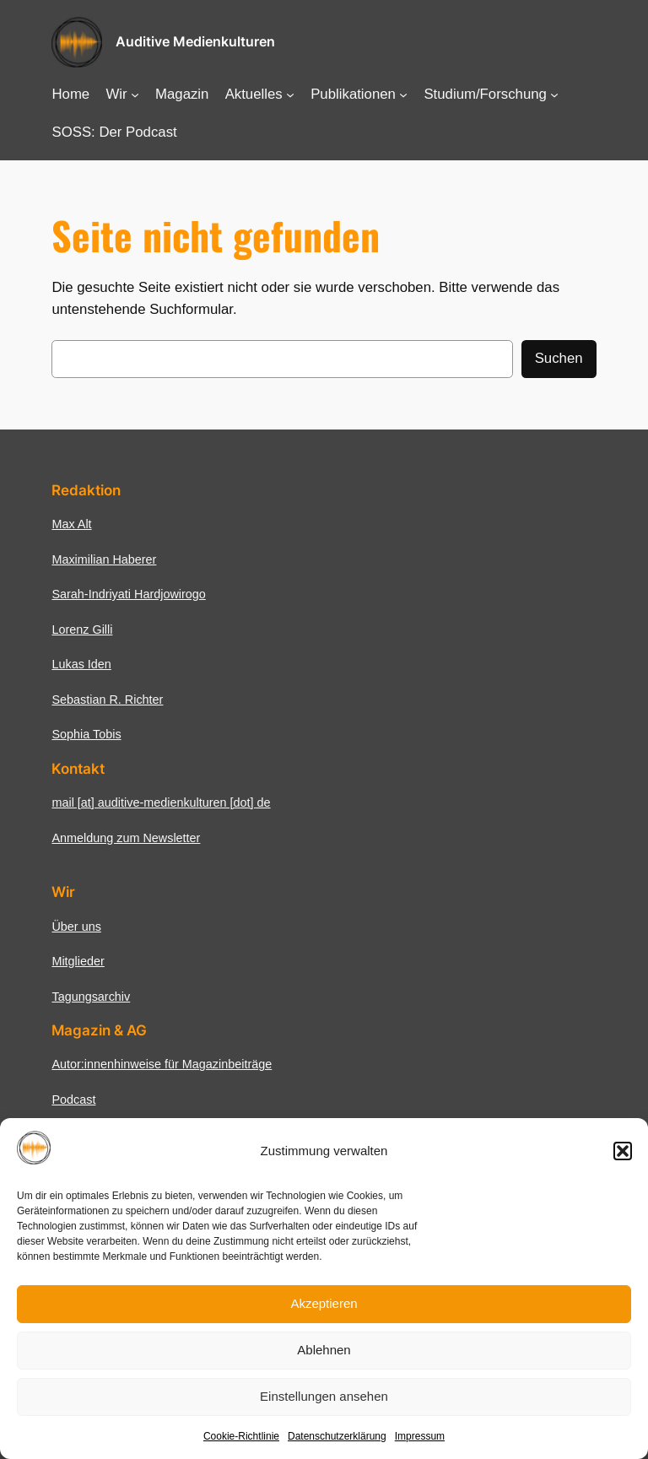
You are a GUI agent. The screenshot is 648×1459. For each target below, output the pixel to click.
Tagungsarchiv (90, 996)
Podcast (73, 1099)
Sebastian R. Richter (107, 699)
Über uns (75, 926)
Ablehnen (323, 1350)
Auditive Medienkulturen (195, 41)
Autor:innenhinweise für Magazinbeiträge (161, 1064)
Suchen (559, 358)
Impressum (420, 1436)
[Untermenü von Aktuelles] (290, 94)
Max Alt (71, 524)
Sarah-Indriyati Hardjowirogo (128, 594)
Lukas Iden (81, 664)
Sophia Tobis (86, 734)
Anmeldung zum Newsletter (125, 838)
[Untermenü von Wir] (135, 94)
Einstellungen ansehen (324, 1396)
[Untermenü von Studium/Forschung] (554, 94)
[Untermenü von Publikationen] (403, 94)
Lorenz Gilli (81, 629)
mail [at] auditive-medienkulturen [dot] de (160, 802)
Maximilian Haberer (103, 559)
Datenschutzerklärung (337, 1436)
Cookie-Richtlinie (241, 1436)
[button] (622, 1151)
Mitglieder (77, 961)
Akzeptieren (323, 1303)
